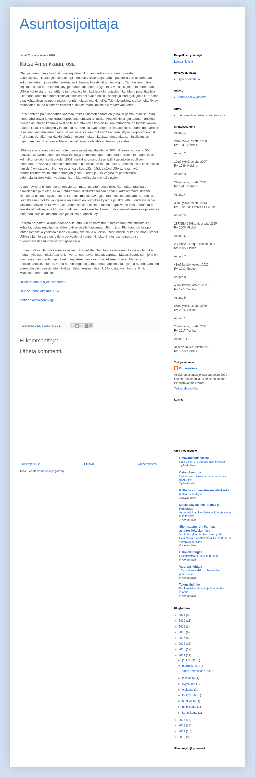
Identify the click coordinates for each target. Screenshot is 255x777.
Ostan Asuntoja (190, 472)
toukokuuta (189, 695)
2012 (182, 725)
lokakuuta (189, 678)
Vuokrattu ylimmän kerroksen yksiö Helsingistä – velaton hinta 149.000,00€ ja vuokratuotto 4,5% (205, 538)
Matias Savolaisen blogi (37, 300)
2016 (182, 643)
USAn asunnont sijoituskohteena (43, 282)
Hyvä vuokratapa (189, 79)
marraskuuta (190, 666)
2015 (182, 649)
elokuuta (188, 689)
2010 (182, 737)
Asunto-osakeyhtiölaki (192, 97)
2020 (182, 620)
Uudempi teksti (30, 464)
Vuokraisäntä (188, 368)
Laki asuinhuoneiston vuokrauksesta (201, 115)
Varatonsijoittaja (190, 566)
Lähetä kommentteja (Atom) (45, 471)
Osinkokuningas (190, 552)
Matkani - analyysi (190, 494)
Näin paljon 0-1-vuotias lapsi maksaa (202, 461)
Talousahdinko (189, 584)
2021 (182, 615)
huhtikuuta (189, 701)
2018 (182, 632)
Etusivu (89, 464)
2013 (182, 720)
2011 (182, 731)
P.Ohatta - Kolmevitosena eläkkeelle (204, 490)
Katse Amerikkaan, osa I (197, 671)
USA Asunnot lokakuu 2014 (39, 291)
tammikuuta (190, 712)
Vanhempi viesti (148, 464)
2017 (182, 638)
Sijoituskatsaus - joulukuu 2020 (198, 555)
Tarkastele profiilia (186, 388)
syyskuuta (189, 684)
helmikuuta (189, 707)
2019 (182, 626)
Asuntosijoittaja (69, 23)
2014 (182, 655)
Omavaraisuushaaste (194, 458)
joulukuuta (189, 660)
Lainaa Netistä (183, 61)
